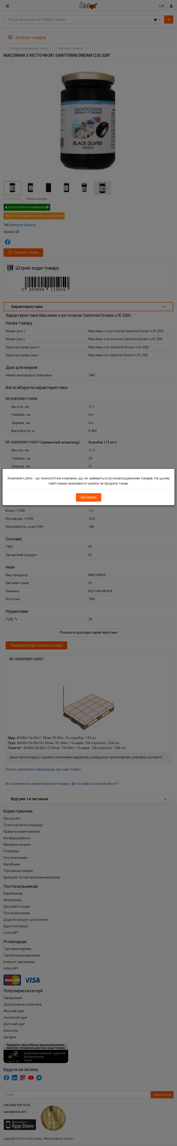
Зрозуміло (88, 497)
